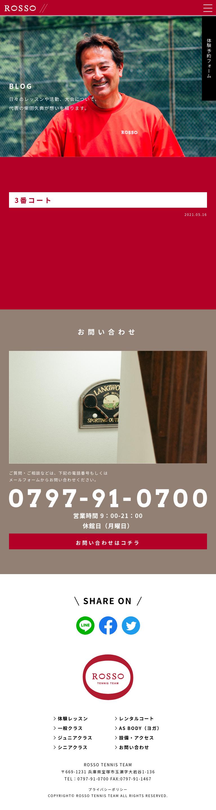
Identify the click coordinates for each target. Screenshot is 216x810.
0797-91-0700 (93, 779)
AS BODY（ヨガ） (140, 728)
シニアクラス (73, 747)
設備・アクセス (136, 737)
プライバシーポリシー (108, 789)
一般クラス (70, 728)
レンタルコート (136, 718)
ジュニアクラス (75, 737)
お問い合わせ (134, 747)
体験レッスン (73, 718)
